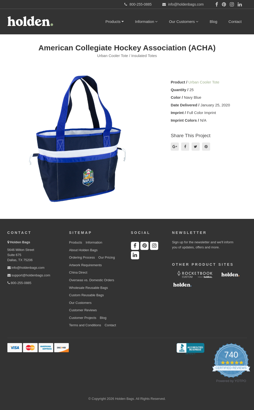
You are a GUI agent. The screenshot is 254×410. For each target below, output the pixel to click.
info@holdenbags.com (26, 268)
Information (146, 21)
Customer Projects (82, 318)
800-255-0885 (19, 283)
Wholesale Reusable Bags (88, 288)
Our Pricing (106, 257)
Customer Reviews (83, 310)
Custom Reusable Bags (86, 295)
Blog (213, 21)
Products (114, 21)
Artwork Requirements (85, 265)
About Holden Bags (83, 250)
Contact (235, 21)
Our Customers (183, 21)
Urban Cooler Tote (203, 82)
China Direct (78, 272)
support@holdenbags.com (28, 275)
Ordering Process (82, 257)
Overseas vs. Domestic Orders (91, 280)
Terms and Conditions (85, 325)
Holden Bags (20, 242)
